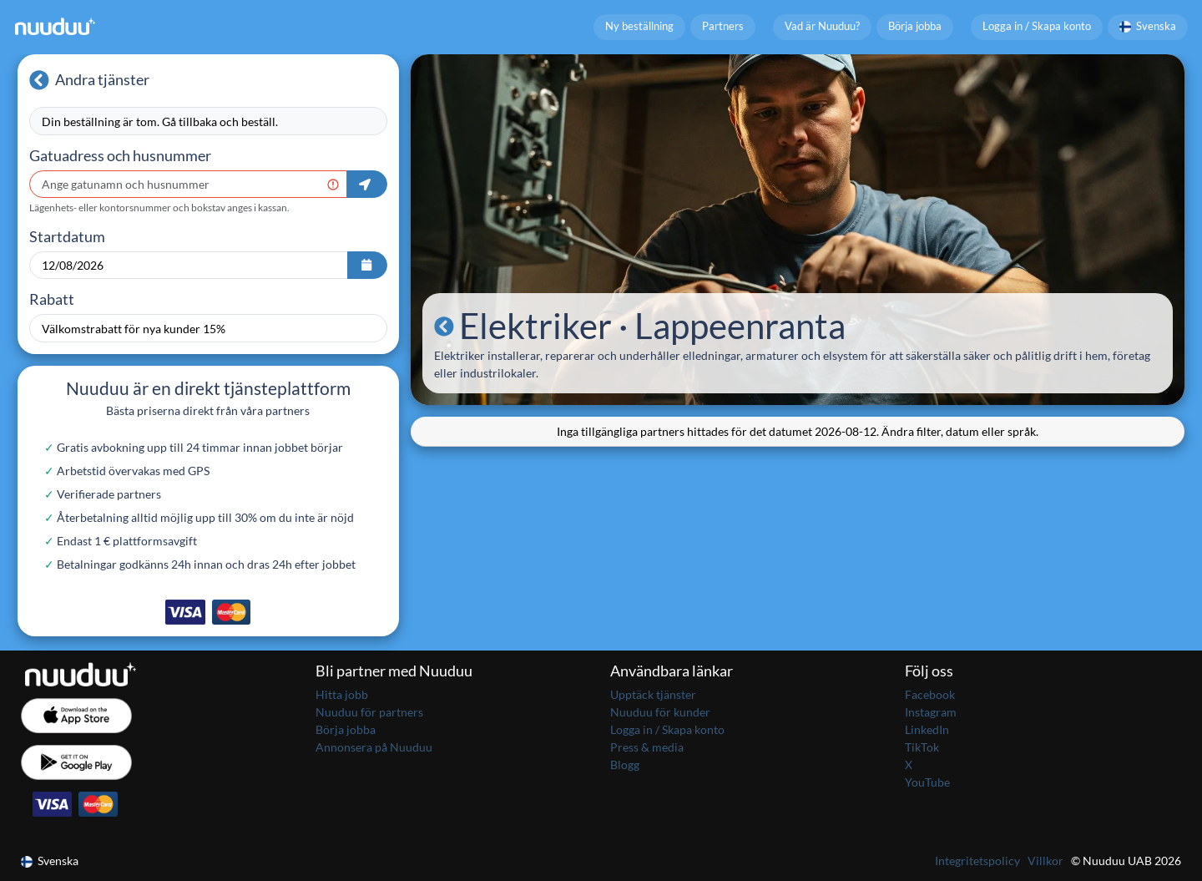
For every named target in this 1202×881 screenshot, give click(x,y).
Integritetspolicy (977, 860)
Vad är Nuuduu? (822, 26)
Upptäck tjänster (653, 694)
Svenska (1148, 26)
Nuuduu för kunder (660, 712)
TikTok (922, 747)
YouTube (927, 782)
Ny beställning (639, 26)
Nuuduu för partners (369, 712)
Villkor (1045, 860)
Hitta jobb (342, 694)
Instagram (931, 712)
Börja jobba (915, 26)
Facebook (930, 694)
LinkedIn (927, 729)
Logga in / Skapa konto (1036, 26)
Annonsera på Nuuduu (374, 747)
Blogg (624, 764)
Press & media (647, 747)
